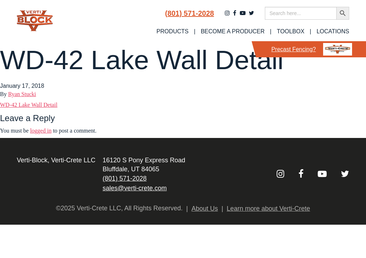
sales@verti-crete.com (135, 188)
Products (173, 31)
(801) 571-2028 (189, 13)
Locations (333, 31)
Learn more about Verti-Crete (268, 208)
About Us (205, 208)
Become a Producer (233, 31)
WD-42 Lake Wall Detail (29, 105)
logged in (40, 131)
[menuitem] (173, 31)
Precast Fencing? (311, 49)
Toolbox (291, 31)
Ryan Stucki (22, 94)
